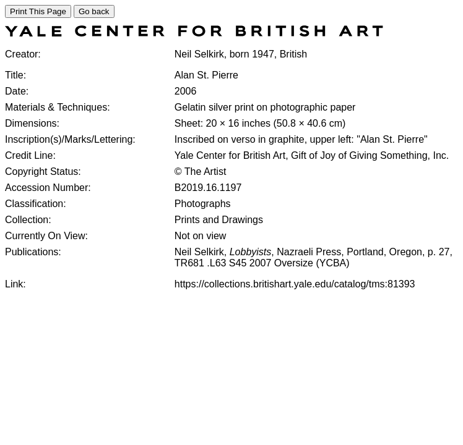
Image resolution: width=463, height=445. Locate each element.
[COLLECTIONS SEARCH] (194, 33)
